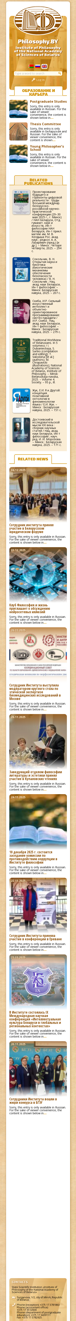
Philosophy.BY (38, 41)
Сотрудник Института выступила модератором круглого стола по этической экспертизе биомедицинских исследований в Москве (35, 692)
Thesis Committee (45, 124)
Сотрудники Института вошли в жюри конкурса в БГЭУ (33, 1101)
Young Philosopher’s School (47, 148)
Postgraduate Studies (48, 101)
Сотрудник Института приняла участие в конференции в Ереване (35, 937)
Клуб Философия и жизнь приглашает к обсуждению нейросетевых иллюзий (29, 609)
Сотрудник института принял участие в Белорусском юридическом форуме (31, 528)
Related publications (38, 181)
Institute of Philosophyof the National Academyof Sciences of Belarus (38, 51)
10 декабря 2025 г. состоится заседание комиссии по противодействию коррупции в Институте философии (33, 857)
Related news (33, 458)
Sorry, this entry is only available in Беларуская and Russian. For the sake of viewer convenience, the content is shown (48, 134)
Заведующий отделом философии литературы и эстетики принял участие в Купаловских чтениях (35, 775)
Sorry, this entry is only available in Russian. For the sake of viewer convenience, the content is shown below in (48, 112)
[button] (60, 73)
